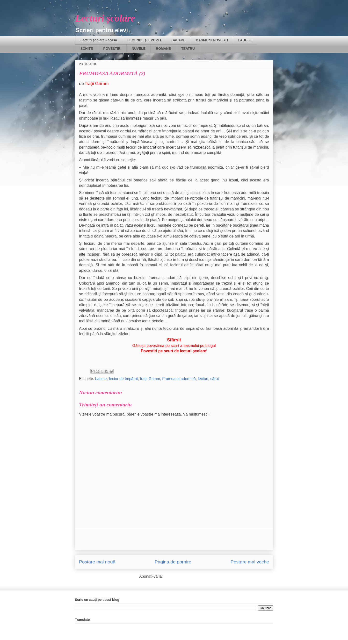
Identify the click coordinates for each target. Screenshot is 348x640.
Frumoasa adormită (179, 379)
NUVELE (138, 48)
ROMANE (163, 48)
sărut (214, 379)
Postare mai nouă (97, 561)
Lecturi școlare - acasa (98, 40)
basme (101, 379)
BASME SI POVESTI (212, 40)
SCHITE (86, 48)
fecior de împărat (123, 379)
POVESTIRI (112, 48)
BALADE (178, 40)
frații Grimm (150, 379)
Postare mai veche (250, 561)
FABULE (245, 40)
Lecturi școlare (105, 18)
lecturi (203, 379)
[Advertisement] (174, 539)
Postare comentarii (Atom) (186, 576)
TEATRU (188, 48)
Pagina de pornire (173, 561)
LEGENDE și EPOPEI (144, 40)
